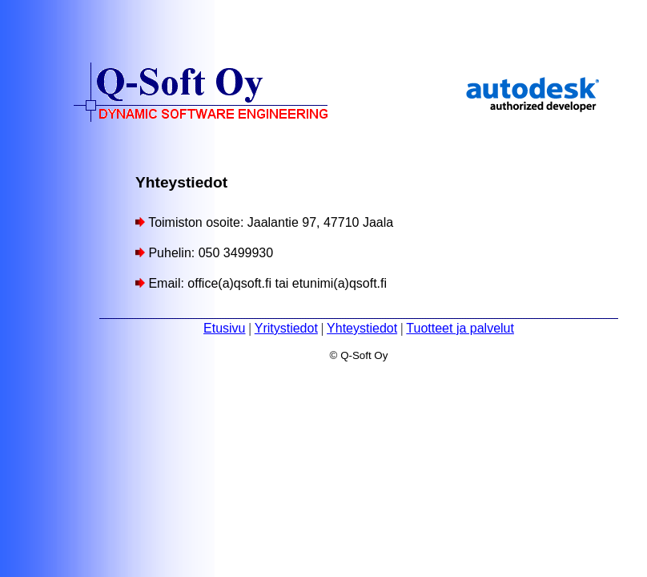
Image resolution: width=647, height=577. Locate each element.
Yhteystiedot (362, 328)
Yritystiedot (286, 328)
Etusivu (224, 328)
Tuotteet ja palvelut (460, 328)
